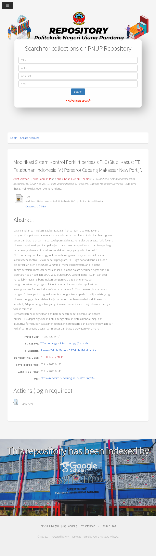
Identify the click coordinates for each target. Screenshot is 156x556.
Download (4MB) (35, 206)
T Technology (48, 343)
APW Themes (72, 536)
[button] (15, 402)
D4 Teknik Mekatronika (82, 350)
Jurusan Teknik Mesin (53, 350)
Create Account (29, 138)
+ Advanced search (78, 101)
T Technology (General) (74, 343)
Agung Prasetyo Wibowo (105, 536)
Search (78, 91)
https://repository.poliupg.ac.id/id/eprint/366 (67, 378)
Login (13, 138)
